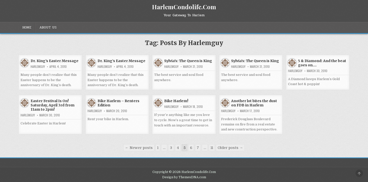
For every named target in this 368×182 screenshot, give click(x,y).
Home (26, 27)
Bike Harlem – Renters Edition (118, 103)
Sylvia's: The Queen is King (188, 61)
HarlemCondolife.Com (184, 7)
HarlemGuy (38, 66)
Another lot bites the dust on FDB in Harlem (254, 103)
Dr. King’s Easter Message (121, 61)
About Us (48, 27)
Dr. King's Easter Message (54, 61)
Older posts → (230, 148)
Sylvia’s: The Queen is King (255, 61)
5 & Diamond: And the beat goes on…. (322, 63)
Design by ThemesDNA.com (184, 177)
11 (212, 148)
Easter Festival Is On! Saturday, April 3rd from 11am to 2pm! (52, 105)
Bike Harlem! (176, 101)
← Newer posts (139, 148)
